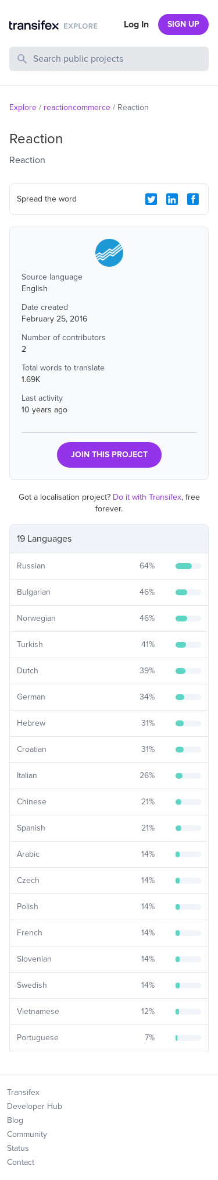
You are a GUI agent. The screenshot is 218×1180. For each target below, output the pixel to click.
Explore (23, 107)
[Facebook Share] (193, 199)
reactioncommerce (77, 107)
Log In (136, 24)
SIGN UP (183, 24)
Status (18, 1148)
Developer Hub (34, 1106)
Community (27, 1134)
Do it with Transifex (147, 497)
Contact (20, 1162)
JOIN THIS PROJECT (109, 455)
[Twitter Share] (151, 199)
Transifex (23, 1092)
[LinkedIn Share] (172, 199)
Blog (15, 1120)
